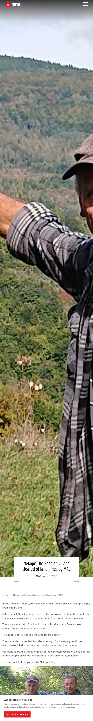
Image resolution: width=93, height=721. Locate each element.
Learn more (70, 707)
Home (5, 595)
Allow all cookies (17, 714)
